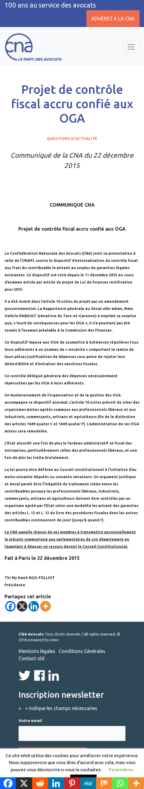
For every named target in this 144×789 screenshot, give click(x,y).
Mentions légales (37, 651)
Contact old (31, 658)
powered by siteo (43, 640)
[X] (22, 606)
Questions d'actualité (72, 138)
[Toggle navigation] (131, 47)
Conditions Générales (82, 651)
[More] (45, 606)
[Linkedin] (33, 606)
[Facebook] (10, 606)
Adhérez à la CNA (113, 18)
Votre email (32, 721)
